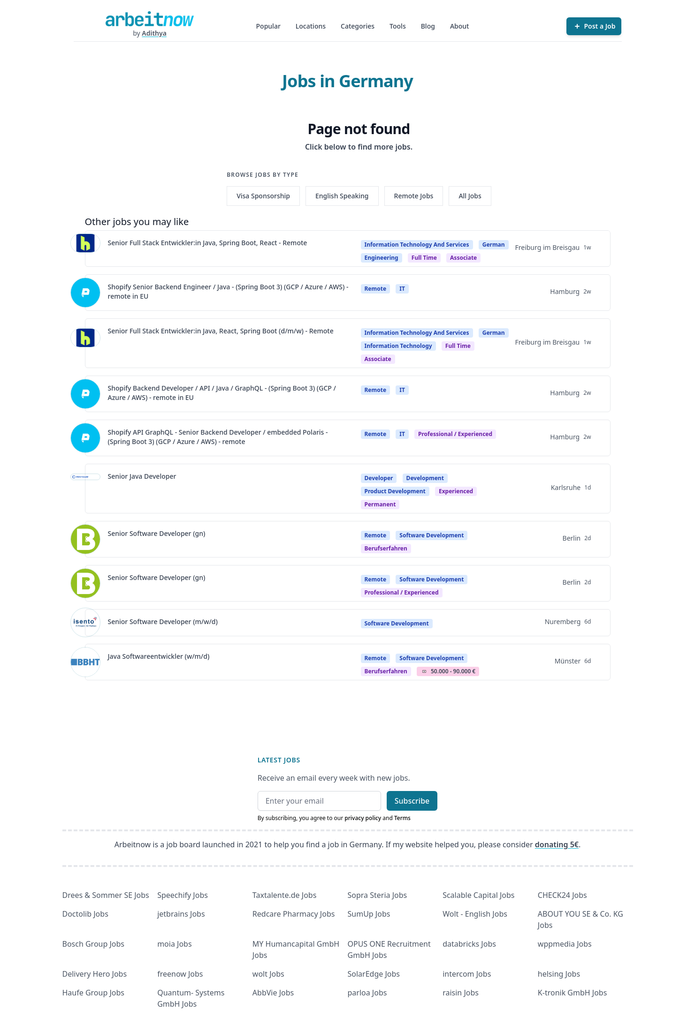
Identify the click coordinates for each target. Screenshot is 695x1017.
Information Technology (398, 346)
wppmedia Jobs (565, 944)
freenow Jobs (180, 974)
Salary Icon (424, 671)
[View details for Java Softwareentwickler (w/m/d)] (85, 662)
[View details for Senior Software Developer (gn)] (85, 539)
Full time (424, 258)
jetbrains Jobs (181, 914)
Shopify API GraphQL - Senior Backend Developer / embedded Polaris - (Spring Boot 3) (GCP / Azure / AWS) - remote (218, 437)
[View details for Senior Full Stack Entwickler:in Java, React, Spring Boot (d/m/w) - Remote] (85, 343)
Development (425, 478)
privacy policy (362, 818)
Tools (398, 26)
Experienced (456, 491)
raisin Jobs (461, 992)
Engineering (381, 258)
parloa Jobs (367, 992)
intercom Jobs (467, 974)
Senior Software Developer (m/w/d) (163, 621)
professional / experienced (455, 434)
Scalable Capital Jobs (478, 895)
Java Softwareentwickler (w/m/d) (159, 656)
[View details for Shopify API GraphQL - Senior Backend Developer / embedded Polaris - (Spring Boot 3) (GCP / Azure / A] (85, 438)
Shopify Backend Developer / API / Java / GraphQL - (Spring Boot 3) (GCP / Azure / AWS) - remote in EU (222, 393)
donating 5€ (557, 844)
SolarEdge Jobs (374, 974)
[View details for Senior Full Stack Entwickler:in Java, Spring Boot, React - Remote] (85, 249)
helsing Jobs (559, 974)
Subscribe (412, 801)
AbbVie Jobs (273, 992)
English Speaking (342, 195)
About (459, 26)
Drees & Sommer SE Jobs (105, 895)
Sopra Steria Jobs (377, 895)
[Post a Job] (593, 26)
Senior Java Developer (142, 476)
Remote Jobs (414, 195)
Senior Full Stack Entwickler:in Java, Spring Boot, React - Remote (207, 242)
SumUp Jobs (369, 914)
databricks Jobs (469, 944)
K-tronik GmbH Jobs (572, 992)
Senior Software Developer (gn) (157, 533)
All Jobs (469, 195)
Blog (428, 26)
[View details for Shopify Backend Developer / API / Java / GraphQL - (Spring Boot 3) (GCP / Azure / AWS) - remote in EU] (85, 394)
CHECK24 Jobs (562, 895)
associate (463, 258)
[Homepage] (150, 18)
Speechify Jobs (182, 895)
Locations (311, 26)
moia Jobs (174, 944)
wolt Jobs (268, 974)
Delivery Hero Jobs (94, 974)
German (493, 245)
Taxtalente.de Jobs (284, 895)
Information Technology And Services (417, 245)
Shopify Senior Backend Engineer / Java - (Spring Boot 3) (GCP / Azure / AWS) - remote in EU (228, 291)
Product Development (395, 491)
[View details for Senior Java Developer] (85, 489)
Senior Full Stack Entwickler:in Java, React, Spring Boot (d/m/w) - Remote (221, 330)
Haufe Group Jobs (93, 992)
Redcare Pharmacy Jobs (293, 914)
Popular (268, 26)
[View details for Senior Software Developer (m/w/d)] (85, 623)
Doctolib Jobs (85, 914)
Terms (402, 818)
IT (402, 289)
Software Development (431, 535)
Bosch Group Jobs (93, 944)
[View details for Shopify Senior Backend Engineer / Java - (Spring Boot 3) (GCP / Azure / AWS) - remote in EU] (85, 293)
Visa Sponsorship (263, 195)
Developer (379, 478)
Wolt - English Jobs (475, 914)
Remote (376, 289)
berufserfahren (386, 548)
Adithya (154, 33)
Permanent (380, 504)
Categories (357, 26)
